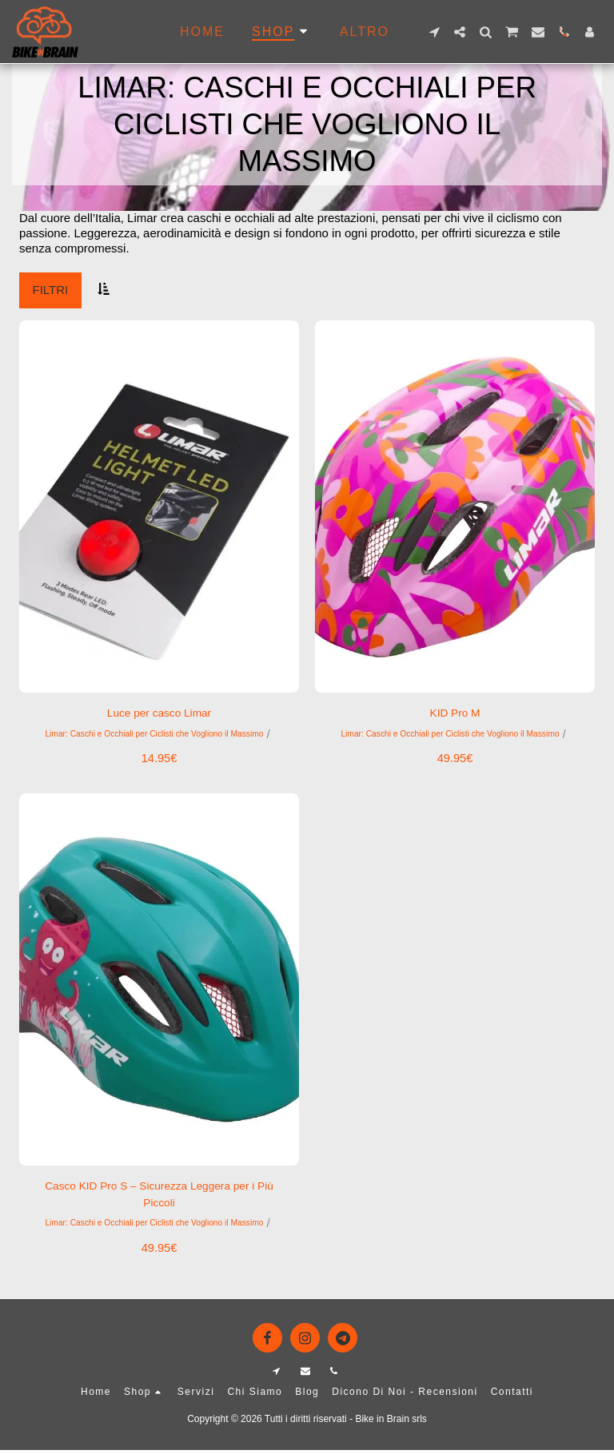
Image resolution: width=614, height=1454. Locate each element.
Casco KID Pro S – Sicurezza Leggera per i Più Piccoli (159, 1198)
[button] (434, 32)
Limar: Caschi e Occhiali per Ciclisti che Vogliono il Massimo (154, 735)
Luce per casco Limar (159, 714)
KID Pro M (454, 714)
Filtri (51, 289)
